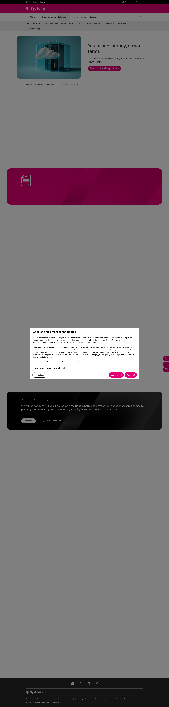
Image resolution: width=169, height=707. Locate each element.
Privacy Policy (38, 368)
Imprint (48, 368)
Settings (40, 375)
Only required (116, 375)
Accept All (131, 375)
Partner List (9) (59, 368)
